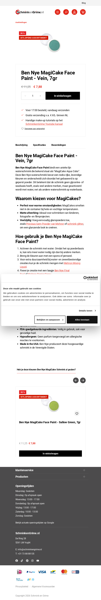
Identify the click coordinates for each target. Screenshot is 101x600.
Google (50, 522)
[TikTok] (22, 560)
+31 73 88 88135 (26, 553)
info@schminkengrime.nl (30, 549)
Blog (84, 3)
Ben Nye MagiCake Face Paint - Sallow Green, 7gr (50, 422)
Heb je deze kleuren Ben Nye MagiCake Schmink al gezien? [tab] (46, 369)
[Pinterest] (27, 560)
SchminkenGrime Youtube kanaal (44, 124)
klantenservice (24, 470)
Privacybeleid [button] (21, 586)
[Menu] (57, 12)
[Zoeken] (66, 12)
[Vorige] (76, 380)
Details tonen (85, 310)
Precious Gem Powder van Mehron (45, 223)
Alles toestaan (82, 319)
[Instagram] (32, 560)
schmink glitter (75, 223)
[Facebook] (16, 560)
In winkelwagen (62, 95)
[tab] (21, 145)
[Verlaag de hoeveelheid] (25, 96)
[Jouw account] (74, 12)
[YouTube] (38, 560)
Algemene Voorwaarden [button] (43, 586)
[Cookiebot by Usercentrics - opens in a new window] (85, 278)
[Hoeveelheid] (33, 96)
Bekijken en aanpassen (50, 319)
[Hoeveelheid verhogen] (40, 96)
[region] (50, 43)
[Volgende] (83, 380)
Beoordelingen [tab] (58, 144)
